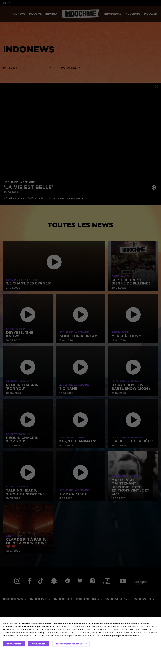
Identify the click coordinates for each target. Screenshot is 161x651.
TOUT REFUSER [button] (38, 644)
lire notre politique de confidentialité (121, 635)
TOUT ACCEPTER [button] (14, 644)
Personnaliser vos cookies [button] (69, 644)
